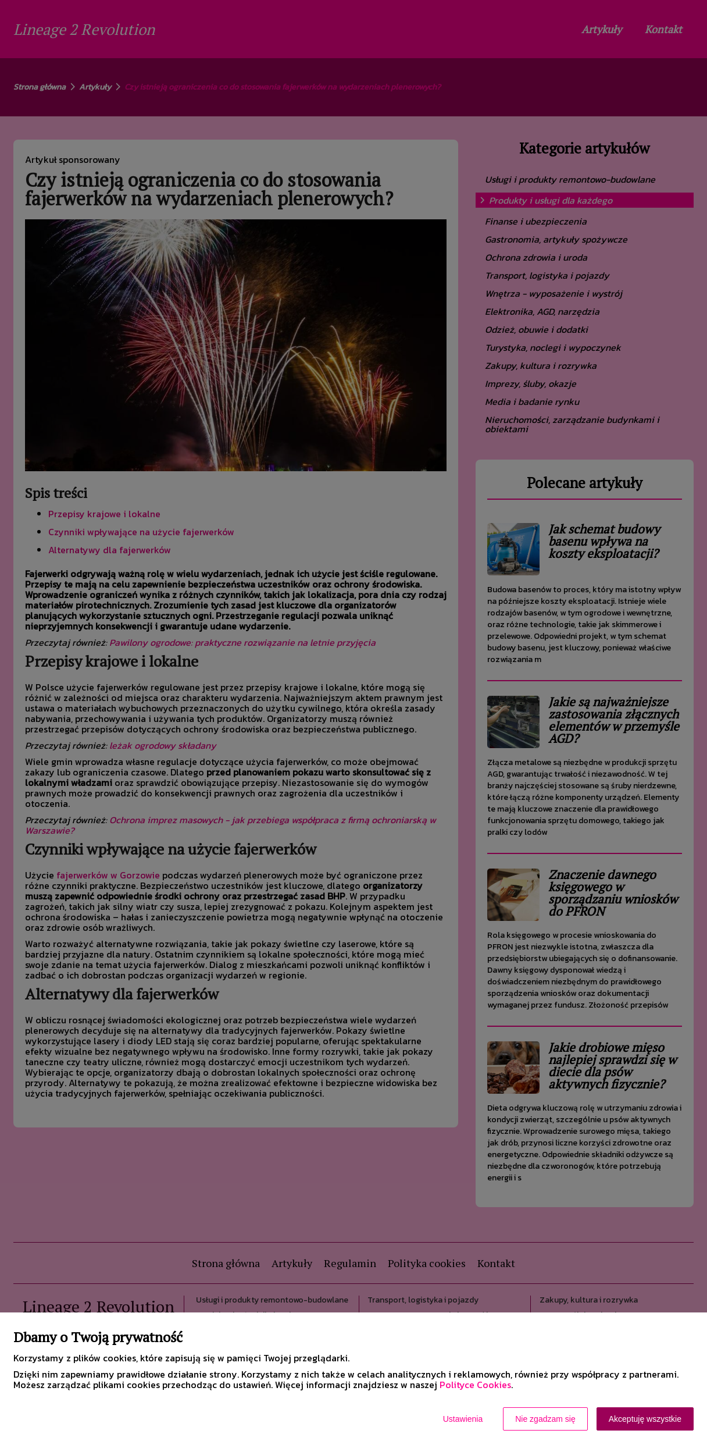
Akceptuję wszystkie (645, 1419)
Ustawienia (463, 1419)
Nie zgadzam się (545, 1419)
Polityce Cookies (475, 1385)
